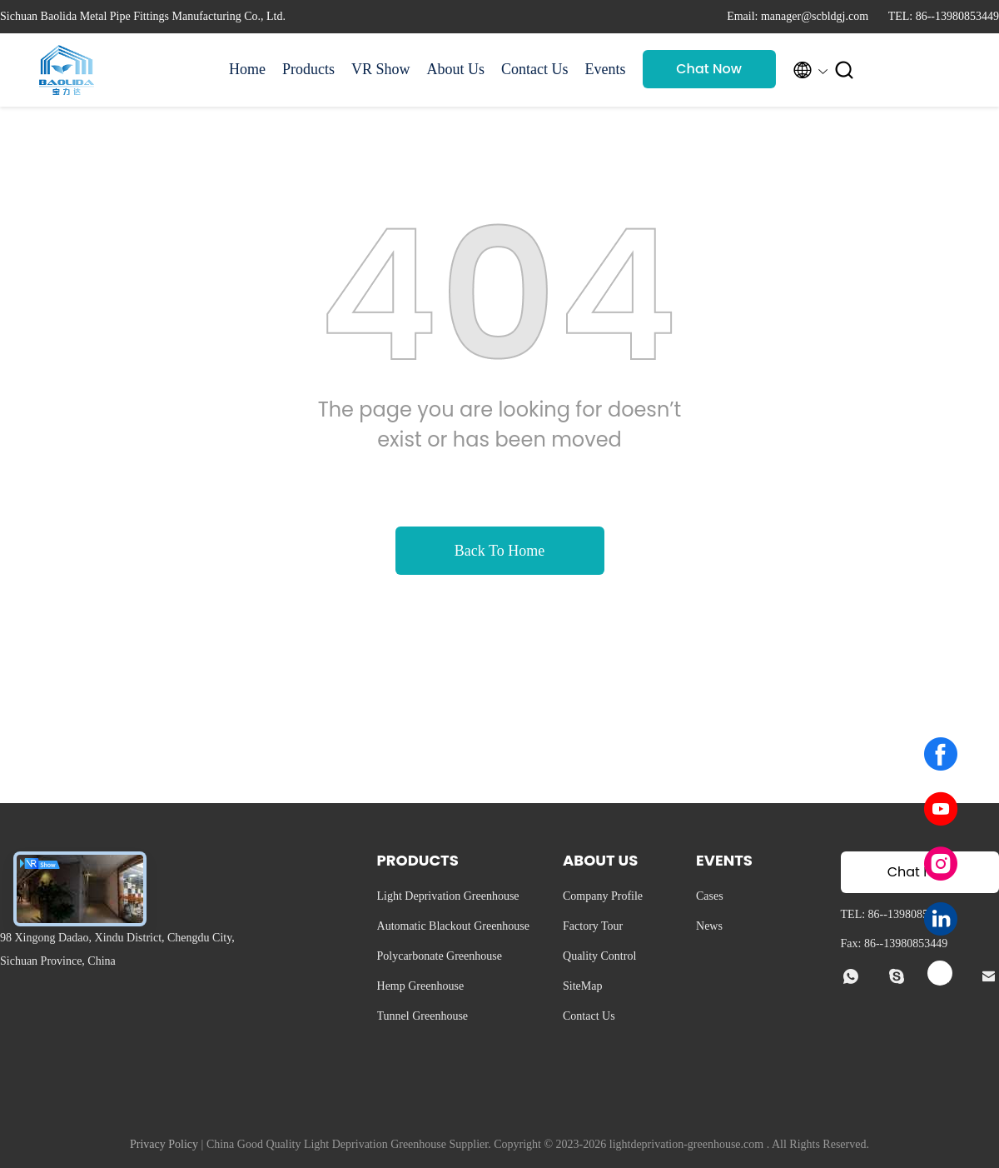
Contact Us (535, 69)
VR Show (380, 69)
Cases (709, 896)
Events (605, 69)
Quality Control (599, 956)
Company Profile (603, 896)
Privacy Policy (164, 1144)
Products (308, 69)
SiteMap (582, 986)
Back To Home (499, 550)
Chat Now (709, 68)
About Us (456, 69)
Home (247, 69)
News (709, 926)
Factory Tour (593, 926)
